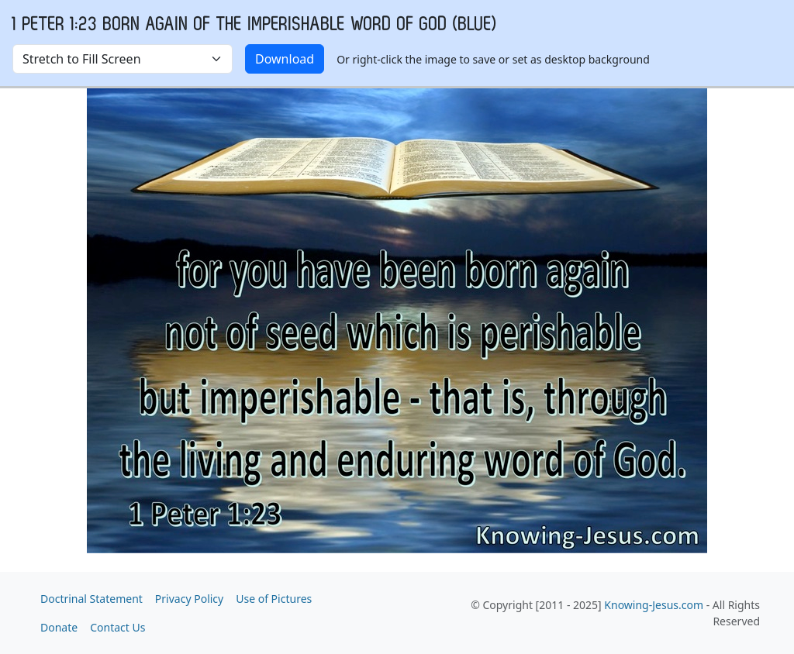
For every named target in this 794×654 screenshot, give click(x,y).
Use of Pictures (274, 598)
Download (284, 58)
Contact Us (117, 627)
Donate (59, 627)
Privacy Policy (189, 598)
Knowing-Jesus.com (653, 604)
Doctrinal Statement (91, 598)
